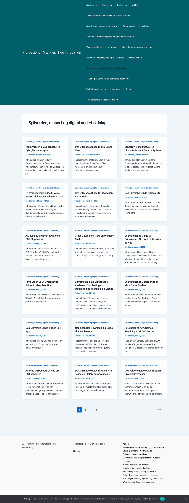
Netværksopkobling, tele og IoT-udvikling (105, 57)
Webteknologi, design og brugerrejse (103, 89)
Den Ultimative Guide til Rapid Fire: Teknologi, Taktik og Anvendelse (92, 380)
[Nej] (185, 499)
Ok (162, 499)
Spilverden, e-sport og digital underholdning (106, 68)
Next (159, 415)
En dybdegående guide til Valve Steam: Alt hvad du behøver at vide (43, 196)
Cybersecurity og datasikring (134, 26)
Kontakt (127, 89)
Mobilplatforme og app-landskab (135, 47)
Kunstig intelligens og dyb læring (101, 47)
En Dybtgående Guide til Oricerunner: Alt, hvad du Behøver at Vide (144, 242)
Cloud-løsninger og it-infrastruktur (101, 26)
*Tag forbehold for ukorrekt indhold (102, 100)
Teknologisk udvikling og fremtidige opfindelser (108, 79)
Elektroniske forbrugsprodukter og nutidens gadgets (110, 36)
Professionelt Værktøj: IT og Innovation (51, 52)
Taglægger (105, 5)
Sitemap (76, 444)
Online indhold (134, 57)
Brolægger (119, 5)
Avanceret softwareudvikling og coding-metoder (108, 15)
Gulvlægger (91, 5)
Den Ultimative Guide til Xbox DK (143, 192)
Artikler (131, 5)
